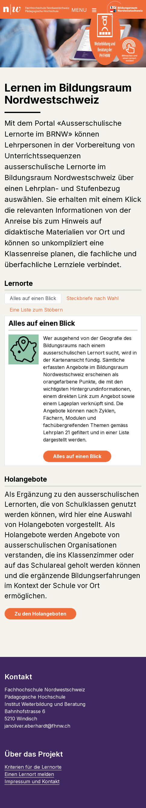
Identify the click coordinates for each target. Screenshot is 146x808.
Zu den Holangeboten (40, 614)
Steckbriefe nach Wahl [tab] (92, 298)
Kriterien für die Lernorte (33, 767)
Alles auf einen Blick (77, 456)
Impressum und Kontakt (32, 781)
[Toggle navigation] (86, 9)
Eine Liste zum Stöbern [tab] (36, 310)
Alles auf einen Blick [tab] (33, 298)
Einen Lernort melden (29, 774)
